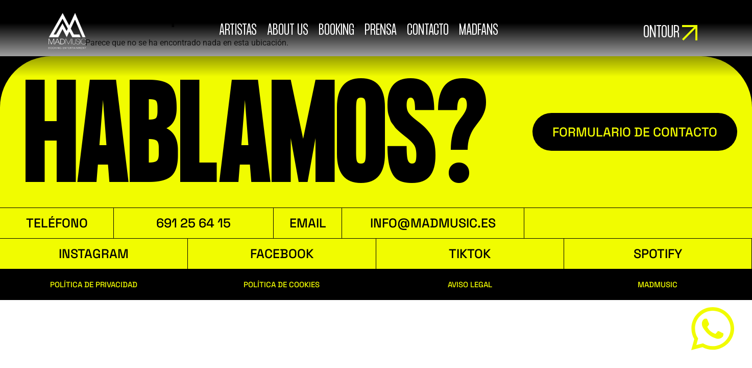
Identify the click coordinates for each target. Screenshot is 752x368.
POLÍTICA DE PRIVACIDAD (93, 284)
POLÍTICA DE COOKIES (282, 284)
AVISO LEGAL (470, 284)
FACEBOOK (281, 253)
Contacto (428, 30)
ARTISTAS (238, 30)
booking (336, 30)
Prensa (381, 30)
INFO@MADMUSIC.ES (433, 223)
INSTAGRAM (94, 253)
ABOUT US (287, 30)
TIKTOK (470, 253)
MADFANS (478, 30)
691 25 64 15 (193, 223)
